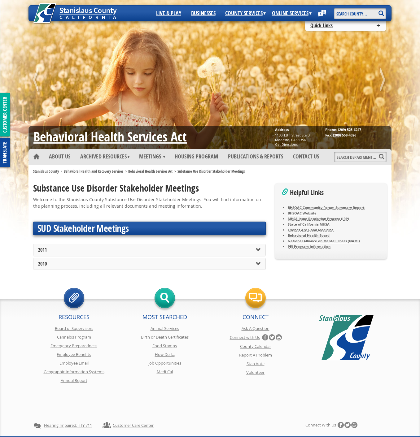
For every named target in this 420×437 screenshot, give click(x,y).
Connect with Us (245, 337)
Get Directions (286, 144)
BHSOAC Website (302, 213)
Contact (300, 420)
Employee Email (74, 363)
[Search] (381, 11)
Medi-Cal (165, 371)
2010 (42, 264)
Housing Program (196, 157)
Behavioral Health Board (309, 235)
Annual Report (74, 380)
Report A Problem (255, 355)
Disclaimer (200, 420)
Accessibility (228, 420)
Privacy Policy (126, 420)
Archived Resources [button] (105, 157)
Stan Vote (256, 363)
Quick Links (321, 25)
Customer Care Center (133, 403)
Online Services (292, 13)
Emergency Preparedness (73, 345)
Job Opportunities (164, 363)
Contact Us (306, 157)
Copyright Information (164, 420)
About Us (59, 157)
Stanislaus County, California (216, 431)
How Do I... (165, 354)
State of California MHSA (309, 224)
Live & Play (168, 13)
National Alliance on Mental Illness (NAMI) (324, 241)
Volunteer (255, 372)
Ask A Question (255, 328)
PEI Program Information (309, 246)
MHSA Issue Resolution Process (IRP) (318, 218)
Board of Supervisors (74, 328)
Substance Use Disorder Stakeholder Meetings (211, 171)
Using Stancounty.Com (266, 420)
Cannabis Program (74, 337)
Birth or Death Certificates (165, 337)
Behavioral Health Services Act (110, 136)
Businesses (203, 13)
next (383, 81)
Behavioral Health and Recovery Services (93, 171)
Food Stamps (164, 345)
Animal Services (165, 328)
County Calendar (255, 346)
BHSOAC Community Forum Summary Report (326, 207)
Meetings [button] (152, 157)
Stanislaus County (46, 171)
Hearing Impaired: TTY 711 (68, 403)
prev (37, 81)
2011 (42, 250)
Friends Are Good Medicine (311, 229)
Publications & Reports (255, 157)
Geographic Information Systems (74, 371)
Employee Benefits (74, 354)
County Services (245, 13)
